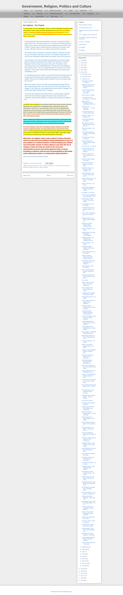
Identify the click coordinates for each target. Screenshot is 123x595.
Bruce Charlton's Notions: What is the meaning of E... (88, 424)
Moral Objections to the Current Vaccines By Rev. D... (88, 175)
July (83, 551)
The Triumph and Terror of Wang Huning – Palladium (89, 302)
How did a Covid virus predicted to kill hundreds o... (87, 356)
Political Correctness (55, 10)
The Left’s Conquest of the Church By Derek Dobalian (89, 317)
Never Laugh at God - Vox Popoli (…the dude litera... (89, 180)
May (83, 556)
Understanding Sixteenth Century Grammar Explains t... (88, 539)
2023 (82, 67)
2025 (82, 62)
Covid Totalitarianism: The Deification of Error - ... (88, 371)
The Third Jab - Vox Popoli (89, 146)
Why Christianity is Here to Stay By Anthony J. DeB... (89, 450)
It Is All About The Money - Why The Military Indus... (89, 489)
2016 (82, 578)
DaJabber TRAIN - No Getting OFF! (87, 116)
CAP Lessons (54, 16)
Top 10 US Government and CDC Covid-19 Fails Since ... (89, 367)
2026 (82, 60)
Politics (26, 10)
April (83, 558)
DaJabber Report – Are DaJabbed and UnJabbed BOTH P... (88, 239)
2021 (82, 72)
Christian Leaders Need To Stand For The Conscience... (89, 439)
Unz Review (82, 47)
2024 (82, 65)
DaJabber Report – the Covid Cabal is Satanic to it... (88, 219)
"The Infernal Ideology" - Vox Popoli (88, 120)
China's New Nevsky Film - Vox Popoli (88, 543)
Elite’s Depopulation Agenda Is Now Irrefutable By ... (87, 362)
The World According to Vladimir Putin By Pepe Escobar (88, 133)
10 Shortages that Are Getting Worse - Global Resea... (88, 328)
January (84, 565)
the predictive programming (33, 134)
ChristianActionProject (56, 13)
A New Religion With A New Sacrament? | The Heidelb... (88, 323)
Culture (71, 10)
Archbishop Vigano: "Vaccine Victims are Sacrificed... (88, 248)
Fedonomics (83, 10)
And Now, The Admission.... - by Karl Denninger (88, 108)
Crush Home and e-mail (85, 27)
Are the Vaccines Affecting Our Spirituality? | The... (89, 195)
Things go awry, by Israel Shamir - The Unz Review (88, 397)
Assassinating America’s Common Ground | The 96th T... (88, 276)
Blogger (70, 591)
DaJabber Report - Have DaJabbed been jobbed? (88, 468)
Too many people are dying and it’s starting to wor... (89, 434)
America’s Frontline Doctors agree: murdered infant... (87, 225)
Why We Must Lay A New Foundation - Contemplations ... (88, 234)
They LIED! (85, 280)
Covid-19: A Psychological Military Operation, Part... (88, 351)
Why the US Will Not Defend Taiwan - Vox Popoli (88, 346)
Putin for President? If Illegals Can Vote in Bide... (87, 164)
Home (48, 175)
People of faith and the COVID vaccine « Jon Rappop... (88, 150)
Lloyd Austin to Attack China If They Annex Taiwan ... (88, 200)
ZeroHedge (82, 50)
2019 (82, 571)
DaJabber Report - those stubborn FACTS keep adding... (88, 444)
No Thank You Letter (87, 400)
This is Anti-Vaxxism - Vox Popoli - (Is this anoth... (88, 493)
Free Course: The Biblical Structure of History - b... (88, 214)
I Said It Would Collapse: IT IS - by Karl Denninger (88, 91)
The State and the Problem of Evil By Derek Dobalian (87, 312)
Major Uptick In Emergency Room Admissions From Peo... (89, 103)
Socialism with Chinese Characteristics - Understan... (88, 459)
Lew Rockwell (82, 44)
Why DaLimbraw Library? (85, 25)
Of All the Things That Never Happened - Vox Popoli (88, 155)
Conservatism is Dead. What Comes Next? (88, 525)
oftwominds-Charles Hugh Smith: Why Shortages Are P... (88, 483)
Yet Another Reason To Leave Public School (88, 112)
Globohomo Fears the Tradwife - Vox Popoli (88, 534)
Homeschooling (39, 16)
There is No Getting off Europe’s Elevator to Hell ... (88, 271)
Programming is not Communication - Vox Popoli (88, 418)
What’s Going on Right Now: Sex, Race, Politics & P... (88, 284)
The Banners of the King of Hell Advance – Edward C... (88, 262)
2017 (82, 575)
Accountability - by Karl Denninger (88, 204)
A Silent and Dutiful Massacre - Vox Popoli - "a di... (89, 498)
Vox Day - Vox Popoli (84, 41)
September (85, 547)
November (85, 76)
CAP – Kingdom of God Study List (88, 34)
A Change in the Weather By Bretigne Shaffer (88, 293)
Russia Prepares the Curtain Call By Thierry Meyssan (88, 142)
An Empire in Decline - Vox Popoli (88, 81)
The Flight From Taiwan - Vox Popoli (88, 138)
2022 (82, 69)
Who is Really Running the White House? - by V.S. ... (89, 386)
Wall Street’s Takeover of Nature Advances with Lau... (88, 337)
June (83, 554)
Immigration (90, 13)
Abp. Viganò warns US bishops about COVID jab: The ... (88, 124)
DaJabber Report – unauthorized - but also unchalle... (88, 307)
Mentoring (40, 13)
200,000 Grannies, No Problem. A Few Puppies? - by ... (87, 169)
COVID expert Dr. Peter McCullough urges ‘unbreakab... (88, 408)
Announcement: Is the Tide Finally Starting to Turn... (88, 530)
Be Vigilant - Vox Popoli (88, 192)
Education (27, 13)
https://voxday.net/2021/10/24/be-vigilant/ (35, 156)
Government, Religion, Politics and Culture (56, 6)
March (84, 561)
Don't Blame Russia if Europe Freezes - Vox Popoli (88, 473)
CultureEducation (75, 13)
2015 (82, 580)
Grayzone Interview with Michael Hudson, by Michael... (88, 86)
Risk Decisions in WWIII (88, 95)
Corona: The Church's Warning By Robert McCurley (87, 513)
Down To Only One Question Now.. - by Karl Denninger (89, 413)
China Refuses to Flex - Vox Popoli (88, 266)
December (85, 74)
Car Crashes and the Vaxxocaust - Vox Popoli (89, 98)
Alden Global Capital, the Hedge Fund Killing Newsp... (88, 189)
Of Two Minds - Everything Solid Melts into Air (89, 332)
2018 (82, 573)
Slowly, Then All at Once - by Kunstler (88, 517)
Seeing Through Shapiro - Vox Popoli (88, 159)
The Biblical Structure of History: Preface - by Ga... (88, 209)
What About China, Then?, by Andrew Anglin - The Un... (89, 503)
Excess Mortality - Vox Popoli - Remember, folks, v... (88, 429)
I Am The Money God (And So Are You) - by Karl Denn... (89, 381)
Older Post (70, 175)
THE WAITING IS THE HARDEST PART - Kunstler (88, 391)
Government (38, 10)
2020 (82, 568)
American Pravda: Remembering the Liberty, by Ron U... (87, 257)
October (84, 79)
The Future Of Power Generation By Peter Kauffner (88, 508)
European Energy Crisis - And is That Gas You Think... (88, 478)
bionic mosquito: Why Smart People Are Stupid (87, 289)
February (84, 563)
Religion (26, 16)
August (84, 549)
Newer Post (26, 175)
